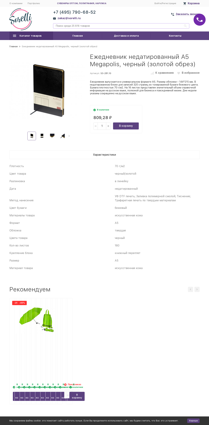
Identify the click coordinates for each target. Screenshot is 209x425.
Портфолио (34, 3)
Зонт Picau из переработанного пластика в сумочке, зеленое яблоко (80, 347)
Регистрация (169, 3)
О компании (15, 3)
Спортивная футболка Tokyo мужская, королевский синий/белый (177, 347)
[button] (69, 136)
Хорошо (193, 420)
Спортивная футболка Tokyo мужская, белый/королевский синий (128, 347)
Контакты (175, 35)
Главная (77, 35)
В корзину (126, 125)
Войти (158, 3)
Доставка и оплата (126, 35)
